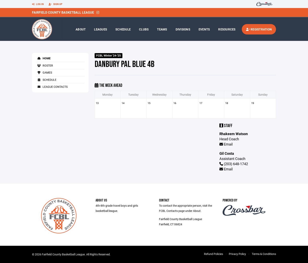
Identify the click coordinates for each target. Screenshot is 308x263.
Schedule (123, 29)
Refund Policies (213, 254)
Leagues (100, 29)
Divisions (183, 29)
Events (204, 29)
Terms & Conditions (264, 254)
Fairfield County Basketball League (63, 12)
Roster (44, 65)
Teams (162, 29)
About (81, 29)
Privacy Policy (237, 254)
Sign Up (55, 4)
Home (43, 58)
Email (226, 144)
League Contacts (52, 87)
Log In (38, 4)
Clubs (144, 29)
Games (44, 72)
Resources (226, 29)
